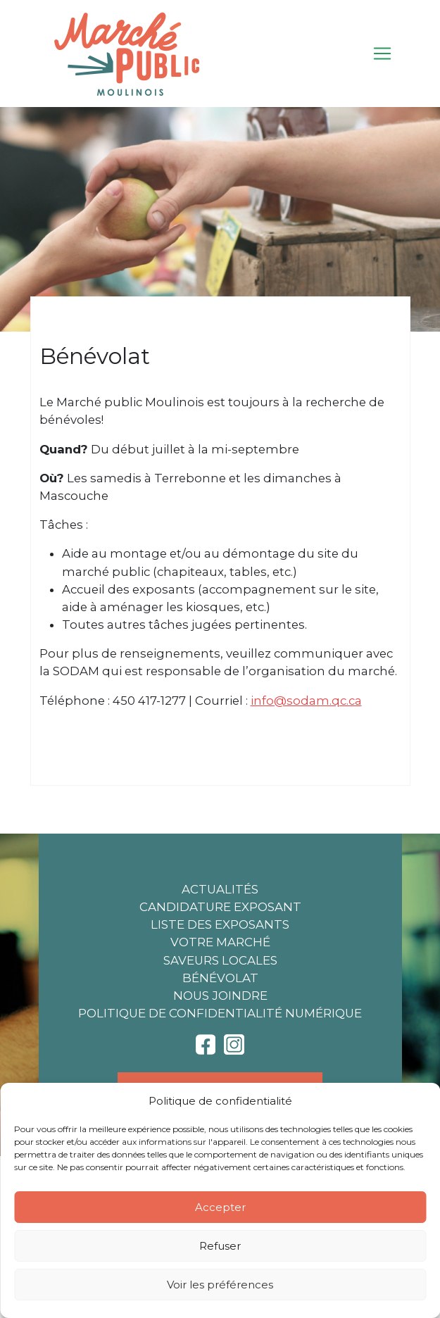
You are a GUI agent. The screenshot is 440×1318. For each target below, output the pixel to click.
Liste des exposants (220, 924)
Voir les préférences (220, 1284)
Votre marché (220, 942)
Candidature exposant (220, 907)
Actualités (220, 889)
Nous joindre (220, 996)
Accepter (220, 1207)
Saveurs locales (220, 960)
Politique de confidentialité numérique (220, 1013)
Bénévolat (220, 978)
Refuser (220, 1246)
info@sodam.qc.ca (306, 700)
